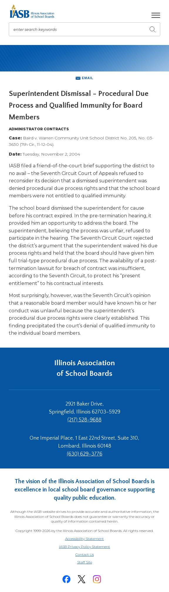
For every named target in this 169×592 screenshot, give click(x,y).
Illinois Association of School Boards (84, 368)
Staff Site (92, 562)
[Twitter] (81, 579)
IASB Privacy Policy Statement (84, 546)
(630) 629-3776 (84, 454)
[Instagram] (97, 579)
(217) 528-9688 (84, 420)
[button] (155, 15)
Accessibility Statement (84, 538)
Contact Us (84, 554)
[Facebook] (66, 579)
